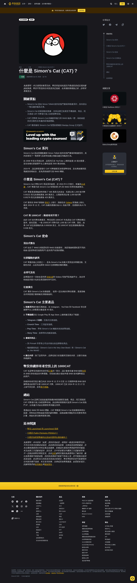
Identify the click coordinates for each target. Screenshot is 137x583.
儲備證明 (107, 516)
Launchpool (62, 522)
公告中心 (38, 506)
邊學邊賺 (84, 526)
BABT (61, 532)
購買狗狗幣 (85, 555)
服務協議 (38, 516)
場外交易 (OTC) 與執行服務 (113, 508)
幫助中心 (107, 528)
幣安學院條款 (60, 573)
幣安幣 (107, 506)
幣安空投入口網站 (110, 544)
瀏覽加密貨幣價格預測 (88, 536)
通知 (37, 532)
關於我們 (38, 500)
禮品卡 (61, 519)
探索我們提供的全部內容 (68, 486)
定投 (60, 524)
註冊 (122, 4)
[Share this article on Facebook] (110, 25)
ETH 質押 (62, 527)
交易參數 (107, 542)
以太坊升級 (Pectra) (88, 544)
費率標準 (107, 534)
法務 (37, 514)
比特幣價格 (85, 531)
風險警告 (53, 573)
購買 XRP (85, 552)
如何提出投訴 (109, 550)
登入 (115, 4)
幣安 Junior (62, 511)
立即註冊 (114, 171)
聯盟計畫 (107, 500)
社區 (37, 527)
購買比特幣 (85, 547)
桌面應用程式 (40, 538)
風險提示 (38, 530)
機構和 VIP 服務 (87, 508)
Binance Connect (87, 514)
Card (60, 514)
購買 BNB (85, 550)
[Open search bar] (110, 4)
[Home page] (14, 3)
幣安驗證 (107, 539)
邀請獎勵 (107, 503)
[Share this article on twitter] (104, 25)
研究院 (61, 535)
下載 (37, 535)
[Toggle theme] (133, 4)
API (106, 536)
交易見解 (107, 514)
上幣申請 (84, 506)
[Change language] (128, 4)
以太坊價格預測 (86, 542)
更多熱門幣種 (86, 560)
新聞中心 (38, 511)
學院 (60, 516)
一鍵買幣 (61, 503)
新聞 (37, 508)
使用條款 (48, 573)
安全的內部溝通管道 (42, 540)
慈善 (60, 538)
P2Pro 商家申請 (86, 503)
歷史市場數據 (109, 511)
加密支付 (61, 508)
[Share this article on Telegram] (116, 25)
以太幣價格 (85, 534)
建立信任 (38, 522)
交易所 (61, 500)
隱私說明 (38, 519)
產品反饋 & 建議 (110, 531)
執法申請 (107, 547)
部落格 (38, 524)
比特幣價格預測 (86, 539)
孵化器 (84, 511)
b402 (83, 516)
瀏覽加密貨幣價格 (87, 528)
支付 (60, 506)
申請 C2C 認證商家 (87, 500)
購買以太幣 (85, 558)
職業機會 (38, 503)
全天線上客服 (109, 526)
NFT (60, 530)
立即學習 (81, 10)
